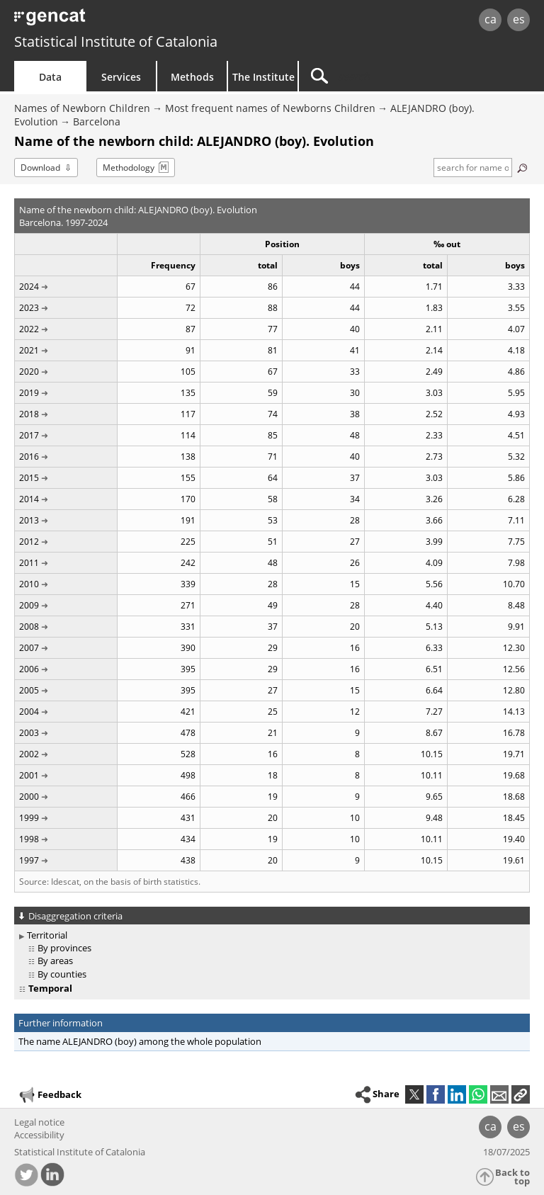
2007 (29, 648)
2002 (29, 754)
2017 (29, 435)
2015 (29, 478)
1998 (29, 839)
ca (490, 19)
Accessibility (39, 1134)
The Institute (263, 77)
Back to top (512, 1177)
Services (121, 77)
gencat (117, 21)
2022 (29, 329)
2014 (29, 499)
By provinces (64, 947)
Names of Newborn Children (82, 108)
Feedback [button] (49, 1095)
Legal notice (39, 1122)
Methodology (128, 168)
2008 (29, 627)
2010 (29, 584)
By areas (55, 960)
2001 (29, 775)
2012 (29, 542)
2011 (29, 563)
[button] (520, 1094)
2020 (29, 372)
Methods (192, 77)
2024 (29, 287)
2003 (29, 733)
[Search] (387, 76)
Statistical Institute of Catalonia (115, 41)
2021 (29, 350)
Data (50, 77)
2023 (29, 308)
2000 (29, 797)
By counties (62, 974)
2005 (29, 690)
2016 (29, 457)
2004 (29, 712)
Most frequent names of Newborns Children (270, 108)
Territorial (47, 935)
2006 (29, 669)
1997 (29, 860)
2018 (29, 414)
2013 (29, 520)
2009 (29, 605)
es (519, 19)
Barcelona (96, 121)
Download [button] (40, 168)
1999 (29, 818)
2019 (29, 393)
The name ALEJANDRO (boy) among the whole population (139, 1041)
